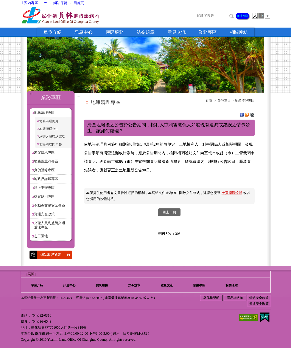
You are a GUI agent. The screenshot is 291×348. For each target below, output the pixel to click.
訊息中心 (84, 32)
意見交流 (177, 32)
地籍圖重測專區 (46, 161)
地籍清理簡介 (49, 121)
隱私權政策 (235, 298)
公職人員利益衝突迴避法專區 (49, 225)
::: (45, 3)
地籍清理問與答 (50, 144)
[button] (231, 16)
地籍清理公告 (49, 129)
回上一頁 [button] (169, 212)
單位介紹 (53, 32)
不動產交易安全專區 (49, 205)
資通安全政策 (44, 214)
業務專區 (208, 32)
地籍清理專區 (44, 113)
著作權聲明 (211, 298)
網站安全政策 (259, 298)
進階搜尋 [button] (242, 15)
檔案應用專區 (44, 196)
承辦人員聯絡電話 (52, 136)
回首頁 (78, 3)
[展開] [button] (31, 274)
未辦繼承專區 (44, 152)
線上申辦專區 (44, 188)
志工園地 (41, 236)
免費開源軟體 (232, 193)
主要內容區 (29, 3)
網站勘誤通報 (56, 255)
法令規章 (146, 32)
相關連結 (239, 32)
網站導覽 (60, 3)
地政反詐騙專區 (46, 179)
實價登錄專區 (44, 170)
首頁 (209, 100)
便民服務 (115, 32)
